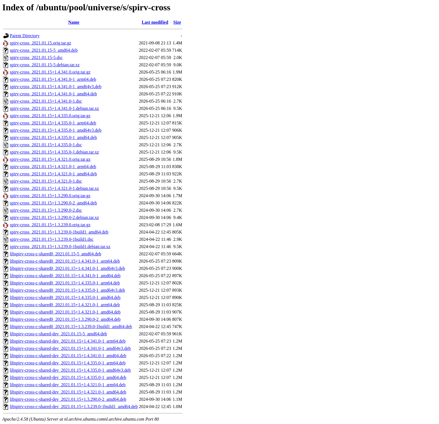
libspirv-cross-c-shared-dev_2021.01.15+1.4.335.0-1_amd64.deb (68, 377)
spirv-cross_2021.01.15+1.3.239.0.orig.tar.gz (50, 224)
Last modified (155, 22)
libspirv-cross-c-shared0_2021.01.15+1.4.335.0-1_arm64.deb (65, 283)
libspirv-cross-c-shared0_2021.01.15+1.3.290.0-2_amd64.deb (65, 319)
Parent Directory (24, 35)
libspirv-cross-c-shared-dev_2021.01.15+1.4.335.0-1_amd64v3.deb (70, 370)
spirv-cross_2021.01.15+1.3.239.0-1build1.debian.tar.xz (60, 246)
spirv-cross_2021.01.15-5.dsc (36, 57)
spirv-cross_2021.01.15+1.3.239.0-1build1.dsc (52, 239)
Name (73, 22)
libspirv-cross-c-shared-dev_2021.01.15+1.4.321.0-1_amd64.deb (68, 392)
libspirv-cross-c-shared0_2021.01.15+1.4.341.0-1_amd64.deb (65, 275)
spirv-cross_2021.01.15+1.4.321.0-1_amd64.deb (53, 173)
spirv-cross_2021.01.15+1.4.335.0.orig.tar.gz (50, 115)
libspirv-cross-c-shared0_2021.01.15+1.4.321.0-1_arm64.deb (65, 304)
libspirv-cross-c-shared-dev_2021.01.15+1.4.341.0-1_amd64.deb (68, 355)
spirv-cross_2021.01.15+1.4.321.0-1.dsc (46, 181)
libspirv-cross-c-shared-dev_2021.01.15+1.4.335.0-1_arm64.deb (67, 363)
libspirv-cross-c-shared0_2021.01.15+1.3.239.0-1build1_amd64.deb (71, 326)
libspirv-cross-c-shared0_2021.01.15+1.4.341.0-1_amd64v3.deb (67, 268)
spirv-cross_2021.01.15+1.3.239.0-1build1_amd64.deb (59, 232)
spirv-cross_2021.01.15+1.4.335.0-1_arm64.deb (53, 123)
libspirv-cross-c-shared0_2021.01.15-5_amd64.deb (55, 253)
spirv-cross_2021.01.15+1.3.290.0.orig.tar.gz (50, 195)
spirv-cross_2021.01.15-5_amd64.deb (44, 50)
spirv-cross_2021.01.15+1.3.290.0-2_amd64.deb (53, 203)
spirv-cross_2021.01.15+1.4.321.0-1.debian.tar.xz (54, 188)
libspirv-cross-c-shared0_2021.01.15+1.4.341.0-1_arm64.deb (65, 261)
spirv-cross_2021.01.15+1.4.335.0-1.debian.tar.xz (54, 152)
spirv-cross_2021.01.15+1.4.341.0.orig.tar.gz (50, 72)
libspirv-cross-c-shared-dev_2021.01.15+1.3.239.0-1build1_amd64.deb (74, 406)
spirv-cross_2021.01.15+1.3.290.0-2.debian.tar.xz (54, 217)
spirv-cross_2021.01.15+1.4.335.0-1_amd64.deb (53, 137)
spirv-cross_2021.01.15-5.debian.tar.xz (45, 64)
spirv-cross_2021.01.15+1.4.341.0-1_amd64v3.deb (55, 86)
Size (177, 22)
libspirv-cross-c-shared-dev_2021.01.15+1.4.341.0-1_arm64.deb (67, 341)
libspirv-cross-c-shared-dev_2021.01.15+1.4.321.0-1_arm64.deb (67, 384)
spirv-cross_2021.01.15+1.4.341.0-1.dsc (46, 101)
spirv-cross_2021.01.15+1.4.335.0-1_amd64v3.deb (55, 130)
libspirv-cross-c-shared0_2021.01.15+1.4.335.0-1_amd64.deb (65, 297)
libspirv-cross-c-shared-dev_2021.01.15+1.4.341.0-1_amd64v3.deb (70, 348)
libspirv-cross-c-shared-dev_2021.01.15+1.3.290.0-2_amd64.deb (68, 399)
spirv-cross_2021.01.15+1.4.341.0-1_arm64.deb (53, 79)
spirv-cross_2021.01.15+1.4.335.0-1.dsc (46, 144)
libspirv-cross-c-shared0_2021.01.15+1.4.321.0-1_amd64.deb (65, 312)
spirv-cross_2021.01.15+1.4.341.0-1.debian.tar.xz (54, 108)
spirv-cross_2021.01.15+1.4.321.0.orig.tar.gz (50, 159)
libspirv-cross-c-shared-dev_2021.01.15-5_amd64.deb (58, 333)
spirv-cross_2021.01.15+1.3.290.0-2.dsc (46, 210)
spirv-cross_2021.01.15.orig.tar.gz (40, 43)
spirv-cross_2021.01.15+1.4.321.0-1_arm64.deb (53, 166)
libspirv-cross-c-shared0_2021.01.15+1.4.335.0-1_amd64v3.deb (67, 290)
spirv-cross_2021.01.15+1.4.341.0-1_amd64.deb (53, 93)
